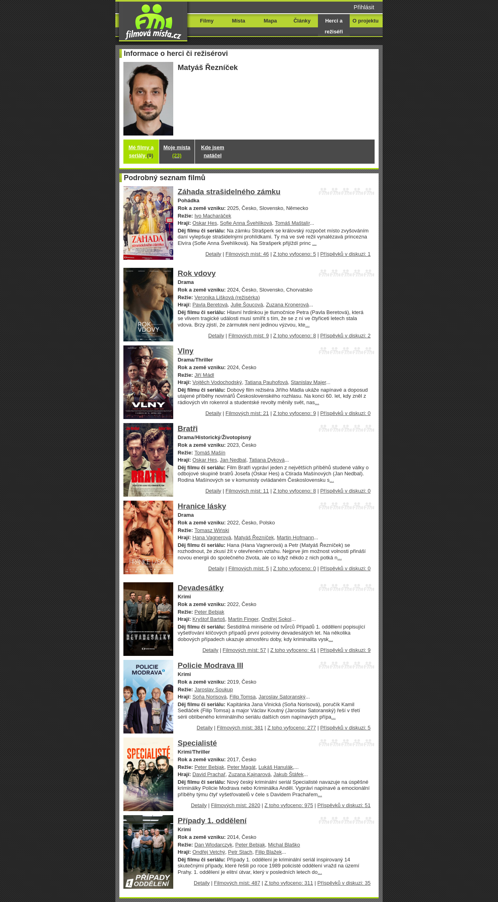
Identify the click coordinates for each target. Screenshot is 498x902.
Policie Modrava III (210, 665)
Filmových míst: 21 (247, 413)
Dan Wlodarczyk (213, 845)
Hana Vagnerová (212, 537)
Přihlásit (364, 7)
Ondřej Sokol (276, 619)
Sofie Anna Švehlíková (246, 223)
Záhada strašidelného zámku (229, 191)
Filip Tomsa (243, 697)
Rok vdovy (197, 273)
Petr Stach (240, 852)
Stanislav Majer (308, 382)
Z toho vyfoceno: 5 (294, 254)
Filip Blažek (268, 852)
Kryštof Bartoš (209, 619)
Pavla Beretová (210, 305)
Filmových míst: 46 (247, 254)
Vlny (186, 351)
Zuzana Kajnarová (249, 774)
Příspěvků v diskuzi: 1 (345, 254)
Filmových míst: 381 (240, 728)
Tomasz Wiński (212, 530)
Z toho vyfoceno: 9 (294, 413)
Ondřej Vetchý (209, 852)
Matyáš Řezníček (254, 537)
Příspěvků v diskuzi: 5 (345, 728)
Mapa (270, 21)
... (314, 243)
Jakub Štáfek (288, 774)
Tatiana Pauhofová (266, 382)
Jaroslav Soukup (214, 689)
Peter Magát (241, 767)
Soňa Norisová (210, 697)
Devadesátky (200, 588)
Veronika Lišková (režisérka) (227, 297)
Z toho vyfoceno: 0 (294, 568)
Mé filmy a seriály (141, 151)
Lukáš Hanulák (275, 767)
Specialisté (197, 743)
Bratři (188, 428)
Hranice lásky (202, 506)
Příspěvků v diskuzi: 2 (345, 336)
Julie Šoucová (247, 305)
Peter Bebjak (209, 612)
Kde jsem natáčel (212, 151)
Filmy (207, 21)
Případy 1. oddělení (212, 820)
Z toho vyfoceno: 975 (288, 805)
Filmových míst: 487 (237, 883)
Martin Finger (243, 619)
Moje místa (177, 151)
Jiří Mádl (204, 375)
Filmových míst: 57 (244, 650)
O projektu (365, 21)
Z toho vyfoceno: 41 (293, 650)
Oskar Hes (205, 223)
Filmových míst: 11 (247, 491)
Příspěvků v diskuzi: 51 (344, 805)
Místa (238, 21)
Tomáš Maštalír (292, 223)
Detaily (213, 254)
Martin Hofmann (295, 537)
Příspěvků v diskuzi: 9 (345, 650)
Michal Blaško (284, 845)
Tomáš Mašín (210, 453)
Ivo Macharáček (213, 216)
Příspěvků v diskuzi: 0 (345, 413)
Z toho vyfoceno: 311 (288, 883)
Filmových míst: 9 (248, 336)
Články (301, 21)
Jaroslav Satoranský (281, 697)
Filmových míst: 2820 (235, 805)
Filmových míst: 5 (248, 568)
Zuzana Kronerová (287, 305)
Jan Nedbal (233, 460)
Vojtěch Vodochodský (217, 382)
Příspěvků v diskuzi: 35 (344, 883)
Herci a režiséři (334, 26)
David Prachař (209, 774)
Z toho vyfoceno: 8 (294, 336)
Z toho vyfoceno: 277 (291, 728)
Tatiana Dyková (267, 460)
